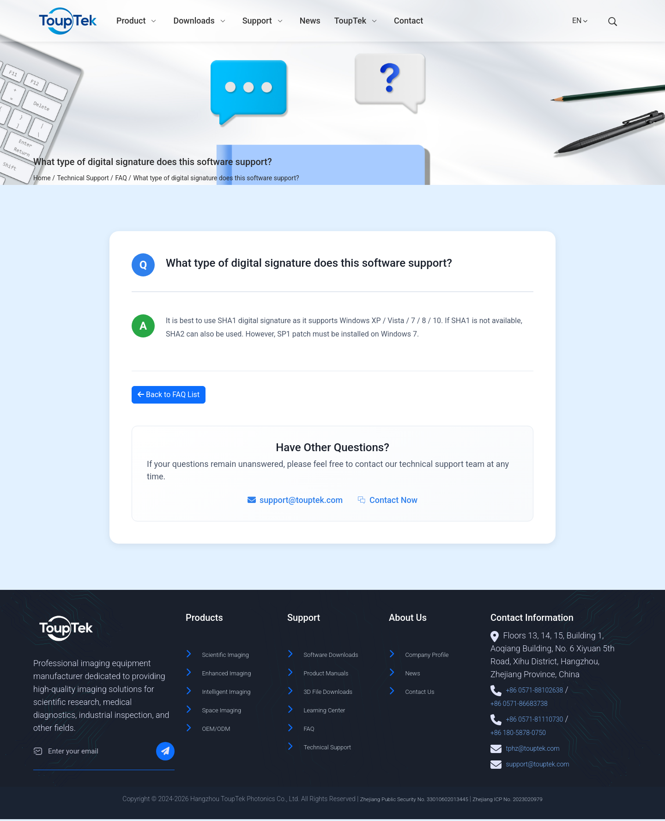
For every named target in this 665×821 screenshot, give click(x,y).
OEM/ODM (221, 724)
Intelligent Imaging (235, 689)
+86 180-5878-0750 (526, 730)
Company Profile (435, 654)
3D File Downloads (337, 702)
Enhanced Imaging (236, 671)
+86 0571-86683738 (527, 702)
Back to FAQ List (169, 394)
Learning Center (332, 719)
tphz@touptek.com (540, 746)
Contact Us (425, 689)
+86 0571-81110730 (543, 718)
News (415, 671)
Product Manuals (334, 684)
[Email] (37, 753)
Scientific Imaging (234, 654)
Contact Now (387, 500)
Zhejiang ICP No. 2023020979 (519, 801)
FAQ (310, 737)
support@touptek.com (546, 761)
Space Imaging (229, 706)
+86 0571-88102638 (543, 689)
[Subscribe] (165, 753)
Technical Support (336, 755)
